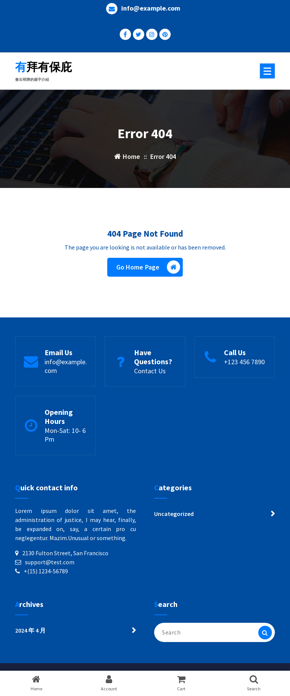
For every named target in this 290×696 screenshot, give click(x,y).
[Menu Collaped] (267, 71)
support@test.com (49, 562)
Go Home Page (148, 267)
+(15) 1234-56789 (46, 571)
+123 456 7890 (244, 361)
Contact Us (150, 370)
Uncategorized (174, 513)
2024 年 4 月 (30, 630)
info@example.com (150, 8)
